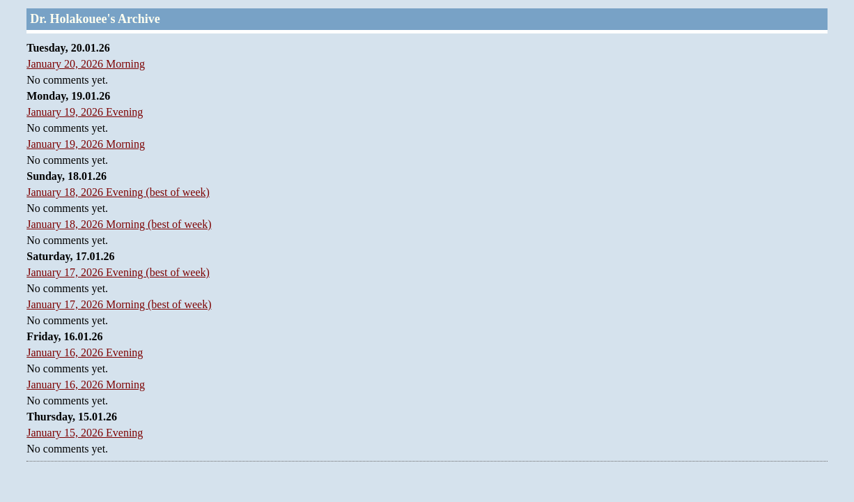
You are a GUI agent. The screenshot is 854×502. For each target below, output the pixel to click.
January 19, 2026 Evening (84, 112)
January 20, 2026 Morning (85, 64)
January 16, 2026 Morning (85, 384)
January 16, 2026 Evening (84, 352)
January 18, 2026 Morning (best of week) (118, 224)
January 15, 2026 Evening (84, 433)
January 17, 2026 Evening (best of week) (118, 272)
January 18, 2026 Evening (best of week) (118, 192)
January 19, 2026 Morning (85, 144)
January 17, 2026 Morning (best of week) (118, 304)
